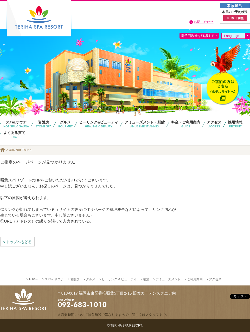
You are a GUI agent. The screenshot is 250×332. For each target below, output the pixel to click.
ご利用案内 (195, 279)
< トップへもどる (17, 242)
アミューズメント (168, 279)
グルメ (90, 279)
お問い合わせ (204, 22)
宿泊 (146, 279)
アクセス (215, 279)
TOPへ (33, 279)
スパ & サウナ (54, 279)
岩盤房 (75, 279)
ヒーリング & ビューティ (119, 279)
